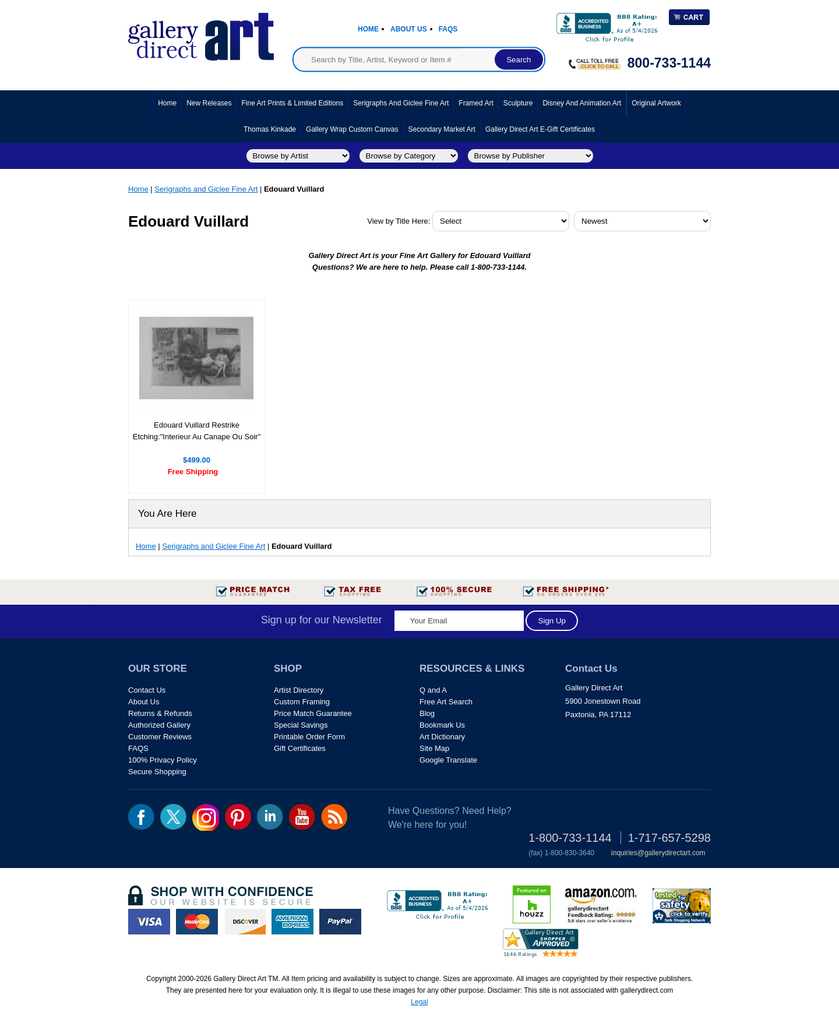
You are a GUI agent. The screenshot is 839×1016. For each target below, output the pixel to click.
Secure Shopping (157, 771)
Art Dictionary (442, 736)
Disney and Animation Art (581, 103)
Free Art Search (446, 701)
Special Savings (301, 725)
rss (334, 817)
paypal (340, 921)
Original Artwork (656, 103)
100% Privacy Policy (162, 760)
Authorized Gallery (159, 725)
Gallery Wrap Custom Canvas (352, 129)
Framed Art (476, 103)
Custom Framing (302, 701)
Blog (427, 713)
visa (149, 921)
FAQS (138, 748)
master (197, 921)
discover (245, 921)
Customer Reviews (160, 736)
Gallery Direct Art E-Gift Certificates (540, 129)
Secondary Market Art (441, 129)
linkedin (270, 817)
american (292, 921)
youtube (302, 817)
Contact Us (146, 690)
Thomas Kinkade (270, 129)
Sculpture (518, 103)
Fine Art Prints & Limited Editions (293, 103)
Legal (419, 1002)
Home (368, 29)
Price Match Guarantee (313, 713)
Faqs (448, 29)
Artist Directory (298, 690)
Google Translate (448, 760)
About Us (408, 29)
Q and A (433, 690)
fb (141, 817)
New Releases (208, 103)
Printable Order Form (309, 736)
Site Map (434, 748)
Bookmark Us (442, 725)
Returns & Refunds (160, 713)
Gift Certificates (300, 748)
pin (238, 817)
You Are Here (167, 513)
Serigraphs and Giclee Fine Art (401, 103)
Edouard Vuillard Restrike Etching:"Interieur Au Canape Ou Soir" (197, 431)
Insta (205, 817)
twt (173, 817)
